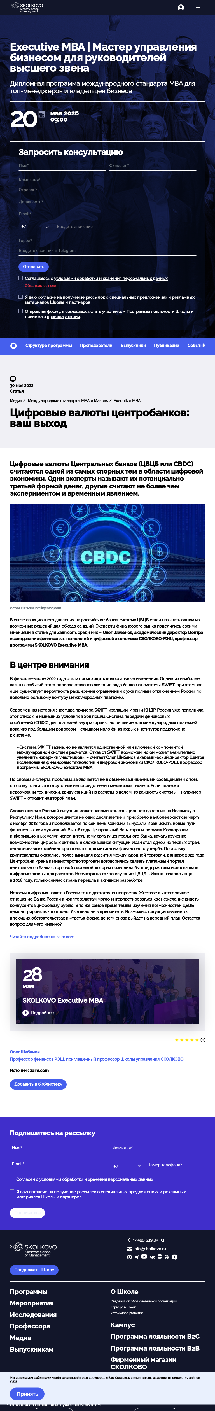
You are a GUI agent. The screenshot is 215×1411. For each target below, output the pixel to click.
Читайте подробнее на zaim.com (42, 936)
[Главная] (31, 7)
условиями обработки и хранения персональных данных (111, 278)
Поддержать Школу (34, 1269)
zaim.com (39, 1070)
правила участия (63, 316)
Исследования (33, 1314)
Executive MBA (127, 400)
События (196, 345)
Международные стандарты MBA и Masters (67, 400)
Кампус (122, 1325)
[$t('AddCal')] (41, 114)
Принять (27, 1394)
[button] (204, 346)
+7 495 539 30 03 (148, 1239)
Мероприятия (31, 1303)
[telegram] (136, 1257)
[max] (129, 1257)
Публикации (166, 345)
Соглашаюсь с (96, 278)
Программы (28, 1291)
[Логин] (184, 7)
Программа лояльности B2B (155, 1348)
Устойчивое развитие (127, 1313)
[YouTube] (144, 1257)
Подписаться (27, 1212)
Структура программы (48, 345)
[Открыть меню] (197, 7)
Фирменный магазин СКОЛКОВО (143, 1363)
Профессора (30, 1326)
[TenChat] (174, 1257)
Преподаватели (96, 345)
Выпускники (133, 345)
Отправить (33, 266)
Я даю (110, 300)
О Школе (124, 1291)
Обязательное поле (40, 286)
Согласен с (84, 1179)
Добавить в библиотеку (38, 1084)
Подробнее (42, 1012)
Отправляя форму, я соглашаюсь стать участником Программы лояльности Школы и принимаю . (109, 314)
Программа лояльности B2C (155, 1336)
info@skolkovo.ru (150, 1248)
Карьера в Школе (124, 1307)
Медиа (16, 400)
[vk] (152, 1257)
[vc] (167, 1257)
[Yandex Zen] (160, 1257)
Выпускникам (31, 1349)
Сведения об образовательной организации (143, 1301)
